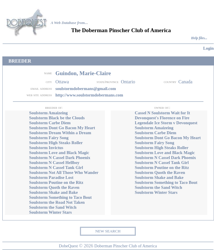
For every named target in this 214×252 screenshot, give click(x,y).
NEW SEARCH (107, 231)
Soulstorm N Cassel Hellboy (54, 162)
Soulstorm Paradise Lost (51, 177)
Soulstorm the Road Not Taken (57, 202)
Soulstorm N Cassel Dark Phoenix (59, 157)
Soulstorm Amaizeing (48, 113)
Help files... (199, 38)
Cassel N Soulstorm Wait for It (162, 113)
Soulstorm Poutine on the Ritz (56, 182)
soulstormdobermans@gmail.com (85, 88)
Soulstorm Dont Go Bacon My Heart (62, 127)
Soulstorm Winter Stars (50, 212)
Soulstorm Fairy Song (48, 137)
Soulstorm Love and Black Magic (59, 152)
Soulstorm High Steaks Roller (56, 142)
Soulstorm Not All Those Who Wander (63, 172)
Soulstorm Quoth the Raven (54, 187)
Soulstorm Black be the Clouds (57, 117)
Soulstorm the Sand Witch (52, 207)
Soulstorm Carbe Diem (50, 122)
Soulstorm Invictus (46, 147)
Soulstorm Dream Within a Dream (60, 132)
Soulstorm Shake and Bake (53, 192)
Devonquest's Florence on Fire (162, 117)
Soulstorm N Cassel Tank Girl (56, 167)
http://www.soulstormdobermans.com (89, 95)
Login (208, 48)
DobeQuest (68, 246)
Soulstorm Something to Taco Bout (60, 197)
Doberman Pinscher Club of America (125, 246)
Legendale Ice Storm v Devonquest (166, 122)
